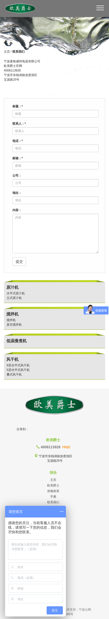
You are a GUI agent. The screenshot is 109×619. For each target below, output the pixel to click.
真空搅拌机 (14, 324)
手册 (53, 496)
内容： (17, 210)
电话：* (17, 141)
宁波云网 (85, 609)
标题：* (17, 106)
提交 (19, 262)
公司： (17, 175)
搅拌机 (11, 320)
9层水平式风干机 (18, 365)
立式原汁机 (14, 298)
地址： (17, 193)
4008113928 (49, 447)
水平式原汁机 (16, 293)
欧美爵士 (53, 485)
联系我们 (53, 502)
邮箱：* (17, 158)
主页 (53, 480)
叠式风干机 (14, 374)
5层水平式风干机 (18, 370)
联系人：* (19, 123)
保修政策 (53, 491)
